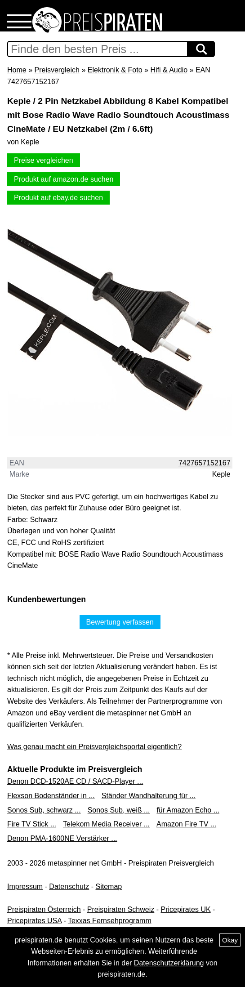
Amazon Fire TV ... (186, 824)
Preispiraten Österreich (44, 909)
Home (17, 70)
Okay (230, 940)
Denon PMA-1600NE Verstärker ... (62, 838)
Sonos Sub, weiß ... (119, 810)
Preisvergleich (56, 70)
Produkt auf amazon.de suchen (63, 179)
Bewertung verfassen (120, 622)
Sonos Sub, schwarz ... (44, 810)
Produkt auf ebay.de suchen (58, 197)
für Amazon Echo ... (187, 810)
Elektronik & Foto (115, 70)
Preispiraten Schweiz (120, 909)
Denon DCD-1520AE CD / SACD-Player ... (75, 781)
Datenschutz (69, 886)
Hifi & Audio (168, 70)
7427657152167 (204, 463)
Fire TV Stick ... (31, 824)
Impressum (25, 886)
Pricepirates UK (185, 909)
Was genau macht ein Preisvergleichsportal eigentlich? (94, 746)
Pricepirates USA (34, 920)
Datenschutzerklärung (169, 963)
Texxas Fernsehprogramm (109, 920)
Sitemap (109, 886)
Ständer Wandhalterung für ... (149, 795)
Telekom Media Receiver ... (106, 824)
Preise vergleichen (43, 160)
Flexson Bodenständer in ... (51, 795)
